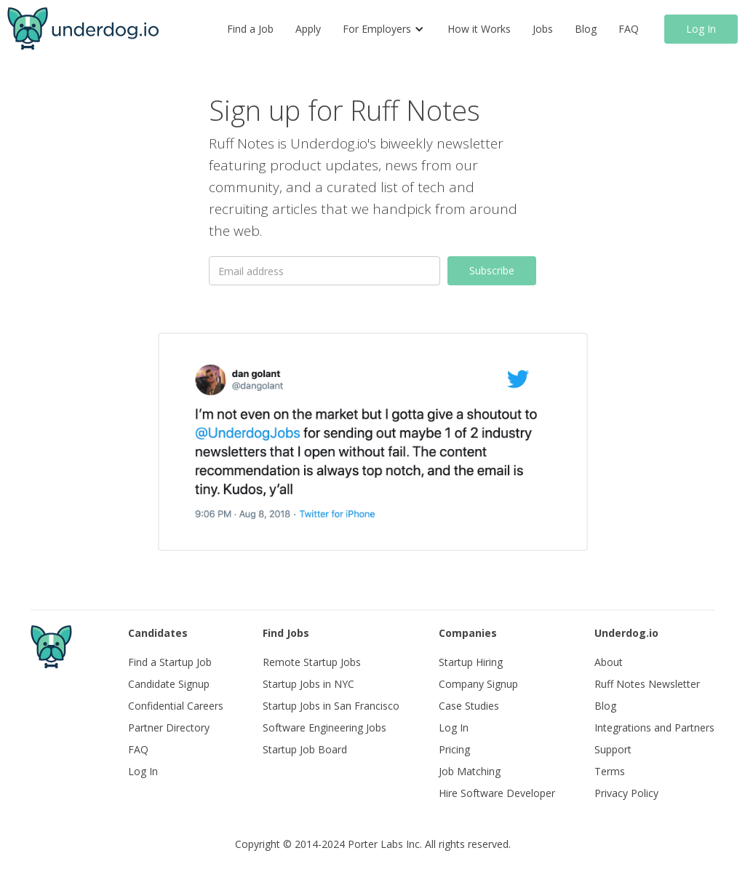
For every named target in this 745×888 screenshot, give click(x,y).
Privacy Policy (626, 793)
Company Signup (478, 684)
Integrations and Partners (654, 727)
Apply (308, 29)
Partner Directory (169, 727)
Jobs (543, 29)
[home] (83, 28)
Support (613, 749)
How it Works (479, 29)
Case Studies (469, 706)
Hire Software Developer (497, 793)
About (608, 662)
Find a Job (250, 29)
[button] (384, 29)
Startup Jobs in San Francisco (331, 706)
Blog (586, 29)
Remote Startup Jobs (312, 662)
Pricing (454, 749)
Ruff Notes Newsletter (647, 684)
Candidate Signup (169, 684)
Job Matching (470, 771)
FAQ (628, 29)
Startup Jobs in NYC (308, 684)
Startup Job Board (305, 749)
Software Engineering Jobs (324, 727)
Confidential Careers (175, 706)
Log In (701, 29)
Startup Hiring (471, 662)
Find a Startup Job (170, 662)
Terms (609, 771)
